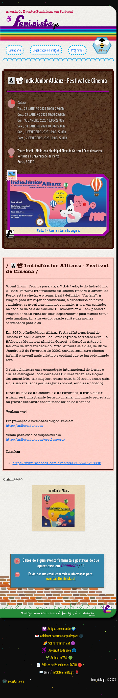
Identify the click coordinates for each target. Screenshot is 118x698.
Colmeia (102, 50)
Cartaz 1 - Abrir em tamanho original (58, 230)
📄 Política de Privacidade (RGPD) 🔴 (59, 665)
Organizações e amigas (45, 50)
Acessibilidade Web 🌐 (62, 650)
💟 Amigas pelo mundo (56, 628)
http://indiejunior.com (24, 425)
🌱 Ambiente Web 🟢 (59, 658)
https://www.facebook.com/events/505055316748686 (56, 463)
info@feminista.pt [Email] (63, 672)
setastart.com (13, 681)
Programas (77, 50)
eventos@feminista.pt (60, 578)
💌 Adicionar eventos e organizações (56, 636)
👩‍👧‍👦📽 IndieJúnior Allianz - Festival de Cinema (57, 80)
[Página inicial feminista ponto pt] (35, 22)
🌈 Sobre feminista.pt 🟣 (59, 643)
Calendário (14, 50)
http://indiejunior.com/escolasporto (35, 440)
